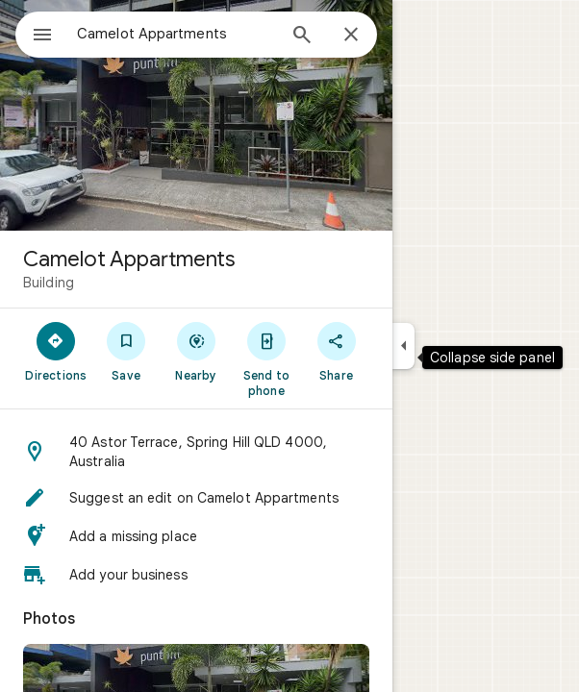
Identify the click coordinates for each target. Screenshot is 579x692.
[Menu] (42, 37)
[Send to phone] (266, 358)
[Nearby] (197, 350)
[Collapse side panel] (403, 346)
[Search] (302, 37)
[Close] (351, 36)
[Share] (336, 350)
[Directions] (56, 350)
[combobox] (176, 33)
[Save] (126, 350)
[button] (196, 452)
